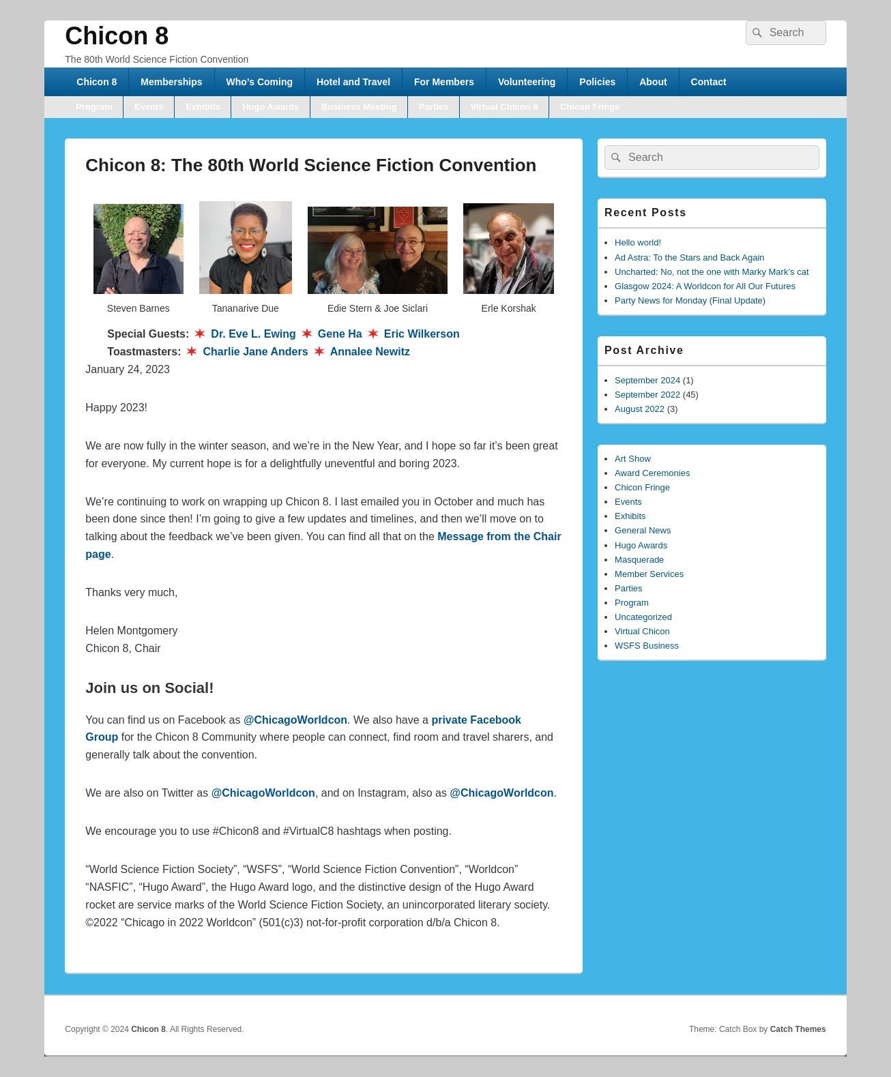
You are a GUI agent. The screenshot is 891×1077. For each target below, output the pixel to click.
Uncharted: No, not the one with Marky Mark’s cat (711, 272)
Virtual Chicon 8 (504, 107)
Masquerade (639, 560)
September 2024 (647, 380)
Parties (433, 107)
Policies (597, 81)
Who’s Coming (260, 81)
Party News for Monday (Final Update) (690, 300)
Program (94, 107)
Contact (709, 81)
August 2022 (639, 409)
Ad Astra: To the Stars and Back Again (689, 257)
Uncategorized (643, 617)
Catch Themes (798, 1029)
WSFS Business (647, 645)
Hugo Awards (270, 107)
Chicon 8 (117, 36)
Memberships (171, 81)
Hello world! (638, 242)
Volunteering (527, 81)
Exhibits (203, 107)
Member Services (649, 574)
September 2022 (647, 394)
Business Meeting (359, 107)
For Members (444, 81)
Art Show (633, 459)
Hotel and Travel (353, 81)
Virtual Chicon (642, 631)
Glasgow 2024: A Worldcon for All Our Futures (705, 286)
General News (643, 530)
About (653, 81)
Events (149, 107)
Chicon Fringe (589, 107)
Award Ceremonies (652, 473)
